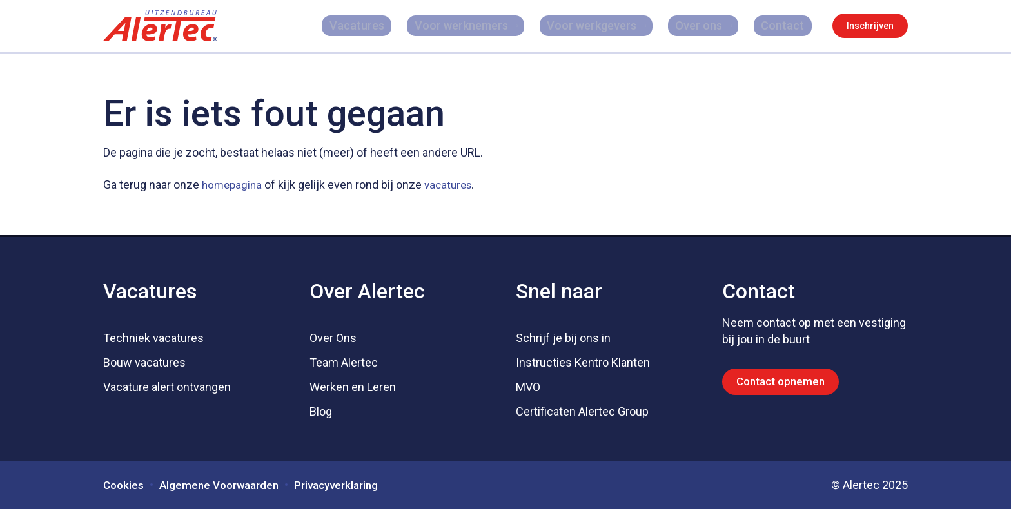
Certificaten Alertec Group (582, 411)
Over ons (709, 25)
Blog (320, 411)
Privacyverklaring (348, 485)
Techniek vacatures (153, 338)
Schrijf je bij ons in (563, 338)
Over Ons (333, 338)
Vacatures (389, 25)
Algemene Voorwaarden (224, 485)
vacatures (452, 184)
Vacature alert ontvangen (167, 387)
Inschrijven (870, 26)
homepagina (233, 184)
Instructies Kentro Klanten (583, 362)
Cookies (124, 485)
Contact (790, 25)
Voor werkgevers (606, 25)
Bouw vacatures (144, 362)
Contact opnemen (783, 382)
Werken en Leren (352, 387)
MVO (528, 387)
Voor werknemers (478, 25)
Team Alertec (343, 362)
